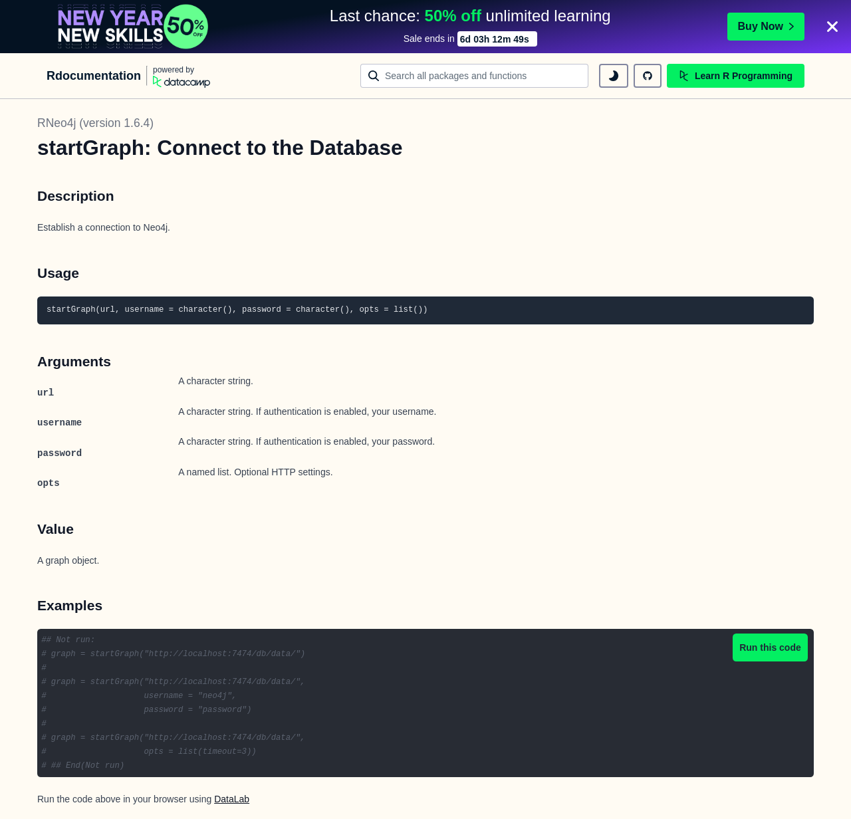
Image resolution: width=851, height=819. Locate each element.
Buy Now (766, 26)
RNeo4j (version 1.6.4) (95, 123)
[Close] (832, 26)
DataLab (231, 799)
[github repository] (648, 76)
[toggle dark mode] (613, 76)
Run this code (770, 647)
